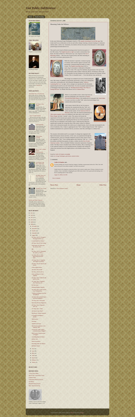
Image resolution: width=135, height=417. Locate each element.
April (33, 355)
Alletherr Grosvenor (36, 323)
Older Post (102, 185)
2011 (32, 217)
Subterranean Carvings (39, 137)
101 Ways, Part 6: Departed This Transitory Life (38, 282)
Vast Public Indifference (41, 8)
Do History (31, 381)
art (54, 156)
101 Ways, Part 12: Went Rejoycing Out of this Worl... (37, 256)
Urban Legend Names (37, 267)
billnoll (72, 412)
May (33, 353)
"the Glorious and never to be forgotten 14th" (38, 326)
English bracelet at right (67, 52)
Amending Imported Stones (38, 336)
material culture (75, 156)
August (34, 235)
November (34, 228)
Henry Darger (53, 116)
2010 (32, 219)
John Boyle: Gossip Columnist (39, 313)
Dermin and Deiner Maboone (35, 200)
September (34, 233)
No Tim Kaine (35, 285)
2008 (32, 224)
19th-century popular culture (57, 114)
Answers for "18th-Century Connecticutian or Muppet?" (39, 330)
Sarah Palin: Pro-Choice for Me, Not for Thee (38, 246)
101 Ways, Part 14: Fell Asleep (39, 243)
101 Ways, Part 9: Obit (37, 269)
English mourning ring (77, 66)
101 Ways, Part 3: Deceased (38, 300)
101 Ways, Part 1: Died (37, 308)
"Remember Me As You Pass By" (36, 93)
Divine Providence (36, 341)
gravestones (68, 156)
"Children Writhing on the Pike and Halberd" (39, 294)
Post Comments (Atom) (62, 188)
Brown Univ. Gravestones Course (36, 375)
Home (30, 17)
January (34, 362)
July (33, 348)
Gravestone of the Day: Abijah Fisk (40, 163)
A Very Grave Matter (33, 373)
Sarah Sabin (102, 98)
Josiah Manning (39, 124)
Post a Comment (56, 178)
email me (38, 85)
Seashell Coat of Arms (41, 188)
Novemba (34, 321)
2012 (32, 215)
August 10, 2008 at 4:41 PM (60, 174)
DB (32, 249)
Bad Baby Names (36, 345)
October (34, 230)
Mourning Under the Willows (38, 343)
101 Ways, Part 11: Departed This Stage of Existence (38, 260)
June (33, 351)
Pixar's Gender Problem (35, 115)
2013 (32, 213)
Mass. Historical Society (34, 385)
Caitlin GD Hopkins (59, 162)
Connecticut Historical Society (36, 379)
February (34, 360)
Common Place (32, 377)
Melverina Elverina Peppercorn (39, 302)
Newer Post (54, 185)
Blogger (82, 412)
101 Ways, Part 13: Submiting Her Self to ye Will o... (39, 252)
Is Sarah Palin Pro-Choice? (38, 241)
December (34, 226)
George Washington (60, 156)
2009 (32, 222)
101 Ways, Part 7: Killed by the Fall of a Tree (39, 278)
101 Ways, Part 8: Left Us (38, 271)
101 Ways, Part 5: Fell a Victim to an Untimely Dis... (39, 290)
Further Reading (39, 17)
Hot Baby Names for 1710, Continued (40, 176)
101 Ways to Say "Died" (37, 311)
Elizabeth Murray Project (34, 383)
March (33, 357)
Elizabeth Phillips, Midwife (38, 287)
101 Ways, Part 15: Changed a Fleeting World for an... (39, 238)
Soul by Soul (35, 339)
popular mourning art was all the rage (90, 41)
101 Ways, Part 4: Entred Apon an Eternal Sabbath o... (39, 297)
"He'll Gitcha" (35, 319)
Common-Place (80, 89)
